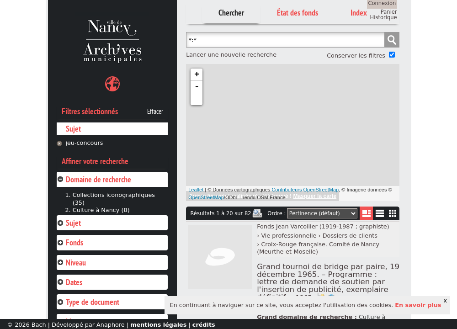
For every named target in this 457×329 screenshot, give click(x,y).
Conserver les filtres (356, 55)
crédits (203, 324)
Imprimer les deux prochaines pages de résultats (257, 213)
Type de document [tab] (88, 302)
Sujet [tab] (69, 223)
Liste (366, 213)
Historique (383, 17)
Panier (389, 12)
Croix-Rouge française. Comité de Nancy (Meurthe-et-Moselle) (318, 248)
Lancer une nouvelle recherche (231, 54)
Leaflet (195, 189)
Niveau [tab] (71, 262)
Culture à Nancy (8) (101, 210)
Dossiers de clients (350, 235)
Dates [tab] (69, 282)
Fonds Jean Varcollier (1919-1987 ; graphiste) (323, 226)
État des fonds (297, 12)
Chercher (231, 12)
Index (359, 12)
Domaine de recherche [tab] (94, 179)
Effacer (155, 111)
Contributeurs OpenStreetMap (305, 189)
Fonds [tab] (70, 242)
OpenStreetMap (206, 197)
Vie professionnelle (288, 235)
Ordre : (276, 213)
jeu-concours (84, 142)
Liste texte (379, 215)
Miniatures (392, 213)
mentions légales (158, 324)
